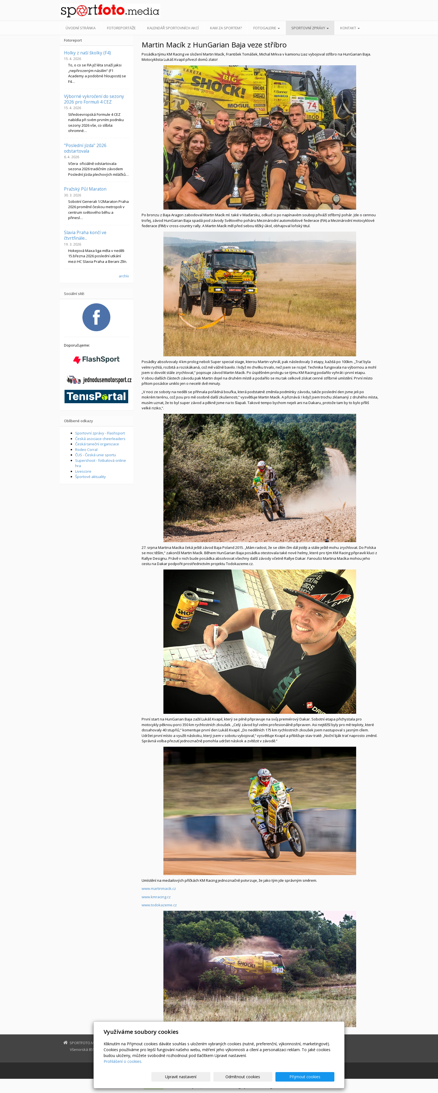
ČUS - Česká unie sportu (95, 454)
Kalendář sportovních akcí (173, 27)
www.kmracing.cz (156, 896)
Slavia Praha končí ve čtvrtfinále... (85, 235)
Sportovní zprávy (310, 27)
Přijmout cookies (312, 1076)
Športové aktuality (90, 476)
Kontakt (350, 27)
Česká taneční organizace (97, 443)
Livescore (83, 471)
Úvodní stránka (81, 27)
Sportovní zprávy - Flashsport (100, 433)
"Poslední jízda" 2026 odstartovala (85, 148)
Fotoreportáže (121, 27)
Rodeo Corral (86, 449)
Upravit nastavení (221, 1076)
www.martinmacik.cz (159, 888)
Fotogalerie (266, 27)
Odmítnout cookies (267, 1076)
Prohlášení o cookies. (123, 1061)
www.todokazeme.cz (159, 904)
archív (124, 275)
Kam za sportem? (226, 27)
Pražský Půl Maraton (85, 189)
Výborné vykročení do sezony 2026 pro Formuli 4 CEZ (94, 99)
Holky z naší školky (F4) (87, 53)
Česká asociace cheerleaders (100, 438)
